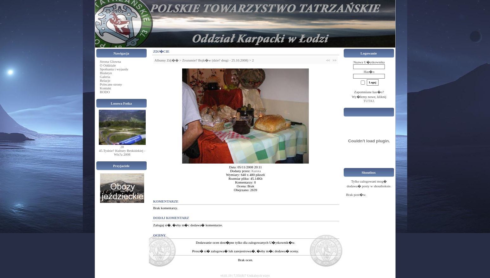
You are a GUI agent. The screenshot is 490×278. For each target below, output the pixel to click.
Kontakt (105, 88)
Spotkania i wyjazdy (114, 69)
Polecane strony (111, 84)
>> (334, 60)
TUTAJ (368, 101)
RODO (105, 92)
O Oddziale (108, 65)
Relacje (105, 80)
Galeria (105, 77)
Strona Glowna (110, 61)
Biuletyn (106, 73)
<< (328, 60)
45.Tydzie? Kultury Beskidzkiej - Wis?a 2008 (122, 152)
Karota (256, 171)
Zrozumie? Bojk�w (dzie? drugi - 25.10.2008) (215, 60)
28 (122, 147)
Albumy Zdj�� (167, 60)
